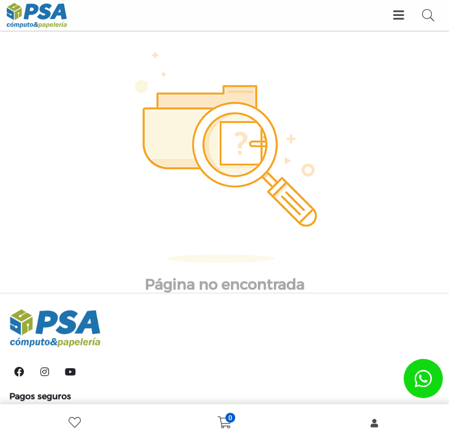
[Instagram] (45, 372)
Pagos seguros (40, 396)
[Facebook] (19, 372)
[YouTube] (70, 372)
